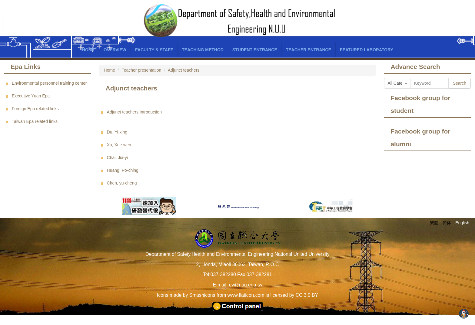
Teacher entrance (308, 49)
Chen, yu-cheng (122, 183)
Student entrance (254, 49)
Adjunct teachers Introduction (134, 112)
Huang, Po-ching (122, 170)
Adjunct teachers (183, 70)
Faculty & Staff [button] (154, 49)
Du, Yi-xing (117, 132)
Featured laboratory (366, 49)
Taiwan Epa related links (35, 121)
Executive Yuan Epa (31, 95)
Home (88, 49)
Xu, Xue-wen (119, 144)
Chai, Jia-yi (117, 157)
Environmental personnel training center (49, 83)
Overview (115, 49)
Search (459, 83)
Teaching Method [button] (203, 49)
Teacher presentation (141, 70)
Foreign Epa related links (35, 108)
